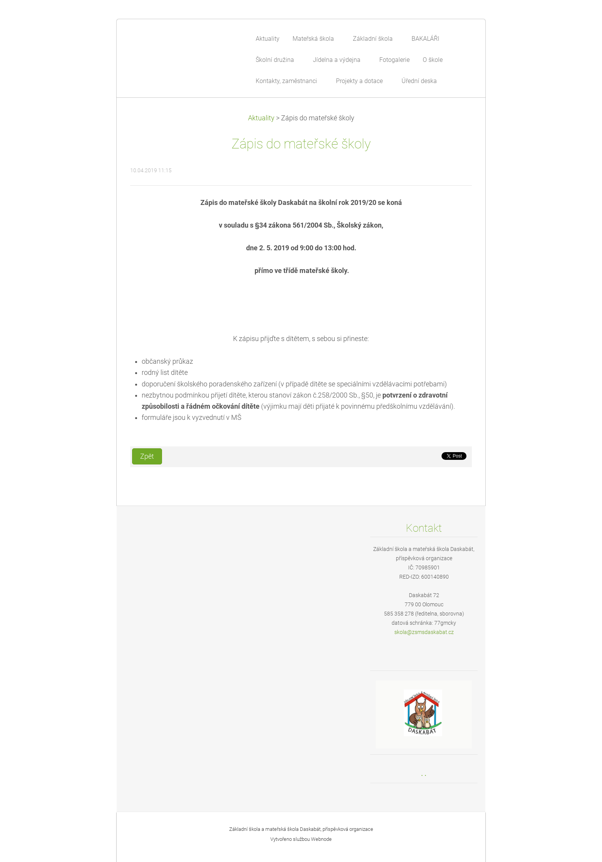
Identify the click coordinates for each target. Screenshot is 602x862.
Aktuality (261, 118)
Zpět (147, 456)
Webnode (321, 839)
